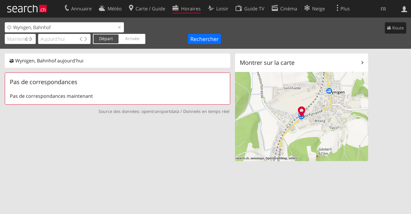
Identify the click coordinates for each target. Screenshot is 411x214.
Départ (106, 38)
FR (383, 9)
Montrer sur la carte (267, 63)
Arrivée (132, 38)
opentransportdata (160, 111)
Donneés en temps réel (206, 111)
